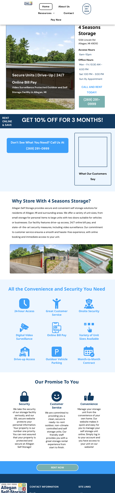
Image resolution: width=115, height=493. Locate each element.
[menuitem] (47, 6)
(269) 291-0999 (37, 148)
